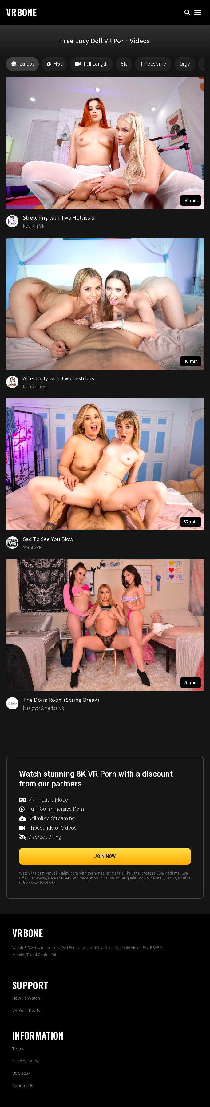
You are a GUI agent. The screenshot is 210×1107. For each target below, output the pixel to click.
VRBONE (21, 12)
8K (124, 64)
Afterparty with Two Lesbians (58, 378)
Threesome (153, 64)
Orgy (185, 64)
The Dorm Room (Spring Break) (61, 700)
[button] (187, 12)
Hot (54, 64)
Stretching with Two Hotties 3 (58, 217)
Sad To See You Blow (48, 539)
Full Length (91, 64)
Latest (22, 64)
